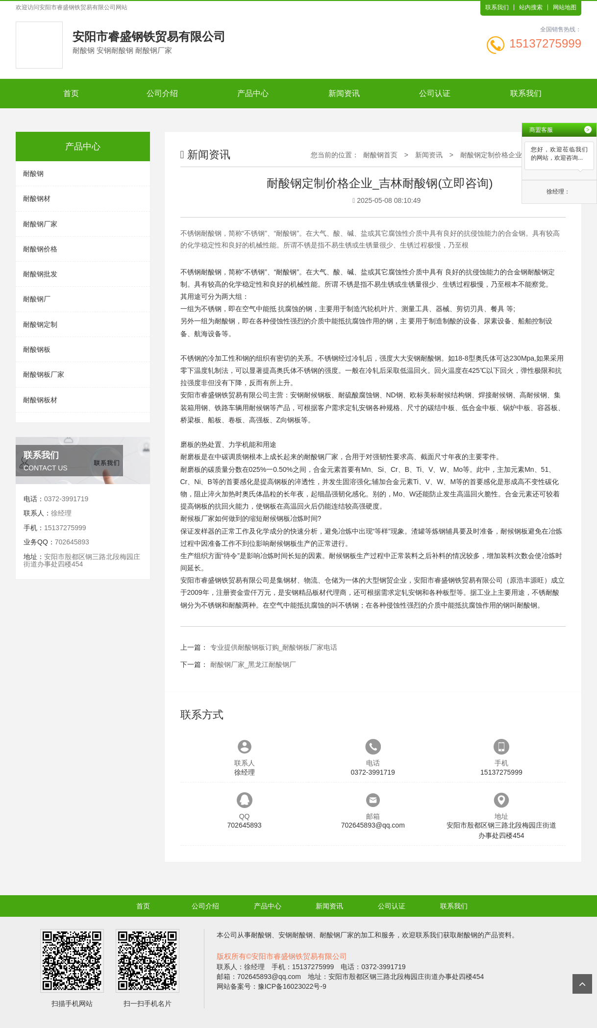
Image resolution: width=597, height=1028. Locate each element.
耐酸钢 (33, 173)
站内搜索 (531, 7)
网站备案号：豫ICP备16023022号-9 (271, 986)
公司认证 (434, 93)
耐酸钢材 (36, 198)
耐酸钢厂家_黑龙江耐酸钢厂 (253, 664)
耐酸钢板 (36, 349)
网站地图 (564, 7)
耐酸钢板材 (40, 400)
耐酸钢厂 (36, 299)
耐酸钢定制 (40, 324)
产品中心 (253, 93)
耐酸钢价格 (40, 249)
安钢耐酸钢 (424, 358)
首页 (71, 93)
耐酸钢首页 (380, 155)
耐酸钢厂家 (40, 224)
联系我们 (497, 7)
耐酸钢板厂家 (43, 374)
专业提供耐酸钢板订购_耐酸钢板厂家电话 (274, 647)
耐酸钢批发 (40, 274)
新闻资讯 (344, 93)
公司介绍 (162, 93)
